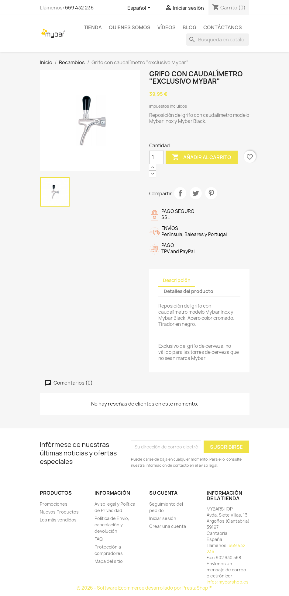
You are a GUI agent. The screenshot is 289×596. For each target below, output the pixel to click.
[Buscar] (217, 39)
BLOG (189, 27)
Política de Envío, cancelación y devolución (112, 524)
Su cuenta (163, 493)
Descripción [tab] (177, 280)
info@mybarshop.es (228, 582)
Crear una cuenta (167, 526)
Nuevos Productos (59, 512)
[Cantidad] (156, 157)
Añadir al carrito (201, 157)
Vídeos (166, 27)
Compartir (180, 193)
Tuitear (196, 193)
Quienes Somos (129, 27)
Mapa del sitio (109, 561)
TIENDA (93, 27)
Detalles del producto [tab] (188, 291)
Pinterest (211, 193)
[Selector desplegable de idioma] (140, 8)
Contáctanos (222, 27)
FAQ (99, 539)
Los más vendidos (58, 520)
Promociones (53, 504)
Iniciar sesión (162, 518)
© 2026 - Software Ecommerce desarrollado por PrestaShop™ (144, 588)
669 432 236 (79, 7)
